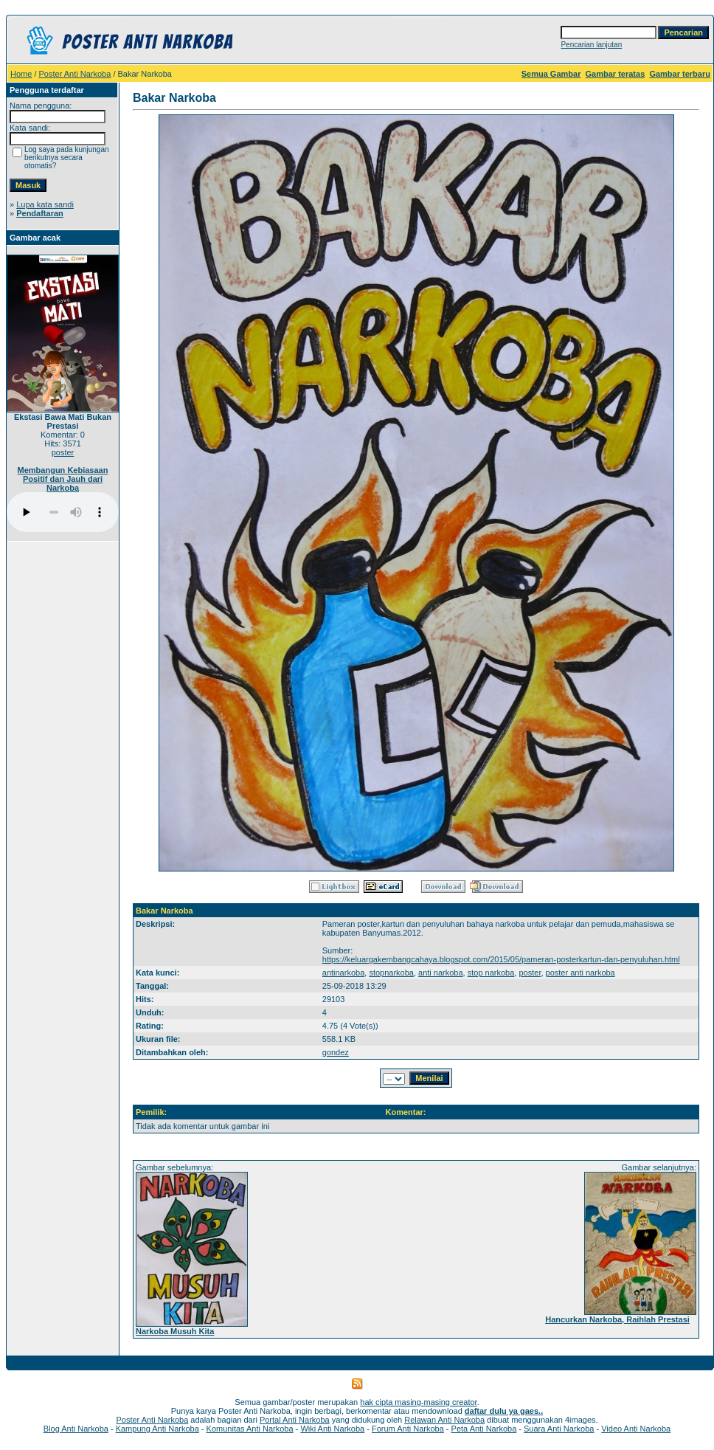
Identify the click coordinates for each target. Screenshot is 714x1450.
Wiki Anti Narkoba (332, 1428)
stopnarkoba (391, 972)
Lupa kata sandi (45, 204)
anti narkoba (440, 972)
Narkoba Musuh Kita (175, 1331)
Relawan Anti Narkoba (444, 1419)
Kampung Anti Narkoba (157, 1428)
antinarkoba (343, 972)
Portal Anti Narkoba (295, 1419)
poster (63, 452)
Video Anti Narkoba (635, 1428)
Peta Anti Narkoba (484, 1428)
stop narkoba (491, 972)
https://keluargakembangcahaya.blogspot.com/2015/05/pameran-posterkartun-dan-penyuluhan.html (501, 959)
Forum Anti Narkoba (408, 1428)
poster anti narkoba (580, 972)
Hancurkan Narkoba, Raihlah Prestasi (617, 1319)
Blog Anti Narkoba (76, 1428)
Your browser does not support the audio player (63, 512)
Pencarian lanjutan (591, 45)
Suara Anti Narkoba (559, 1428)
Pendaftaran (39, 213)
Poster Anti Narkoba (75, 73)
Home (21, 73)
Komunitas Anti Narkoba (250, 1428)
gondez (335, 1052)
